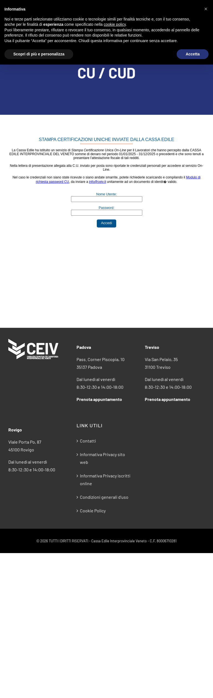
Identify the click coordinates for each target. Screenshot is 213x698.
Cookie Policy (93, 510)
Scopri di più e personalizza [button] (38, 54)
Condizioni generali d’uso (104, 497)
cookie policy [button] (115, 24)
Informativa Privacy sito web (102, 458)
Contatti (88, 440)
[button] (205, 8)
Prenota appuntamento (99, 399)
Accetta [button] (193, 54)
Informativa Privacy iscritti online (105, 479)
